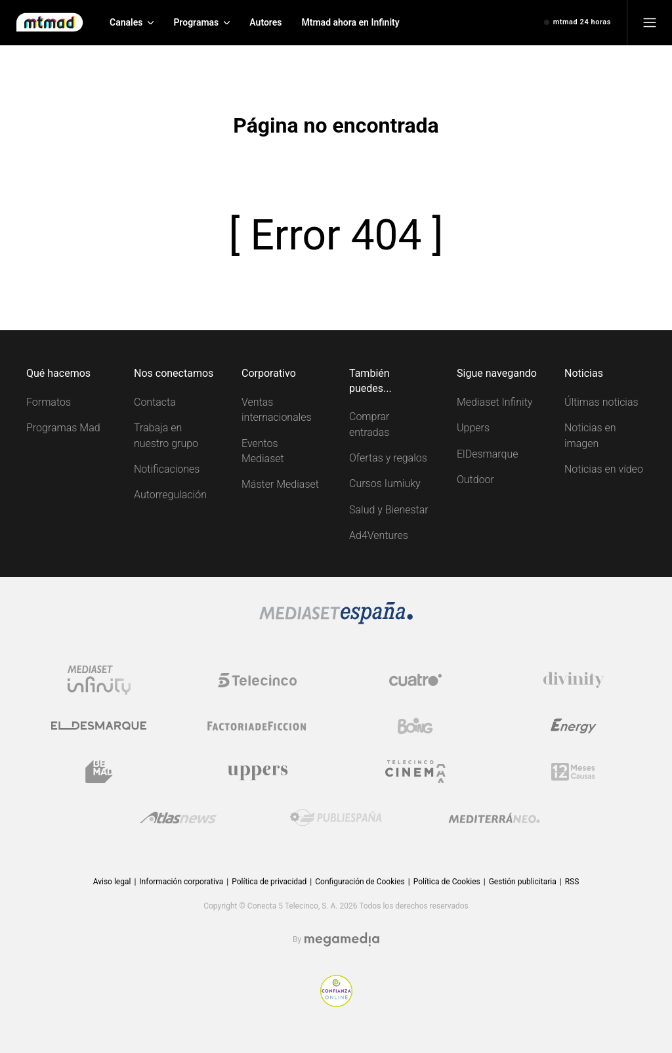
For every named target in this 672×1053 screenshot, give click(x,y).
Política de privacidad (269, 881)
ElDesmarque (487, 454)
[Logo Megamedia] (341, 940)
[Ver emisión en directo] (577, 22)
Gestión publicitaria (522, 881)
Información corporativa (181, 881)
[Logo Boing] (415, 726)
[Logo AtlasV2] (178, 817)
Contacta (155, 402)
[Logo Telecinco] (257, 680)
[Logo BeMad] (99, 772)
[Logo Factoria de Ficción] (257, 726)
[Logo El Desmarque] (98, 725)
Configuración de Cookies (359, 881)
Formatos (48, 402)
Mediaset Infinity (494, 402)
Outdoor (475, 479)
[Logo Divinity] (573, 680)
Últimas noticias (601, 402)
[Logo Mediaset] (336, 620)
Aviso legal (112, 881)
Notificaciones (167, 469)
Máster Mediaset (280, 484)
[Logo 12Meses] (573, 772)
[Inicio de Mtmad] (49, 22)
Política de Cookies (446, 881)
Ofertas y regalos (388, 458)
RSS (572, 881)
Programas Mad (63, 427)
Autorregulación (170, 494)
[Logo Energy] (574, 726)
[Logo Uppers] (257, 772)
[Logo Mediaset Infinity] (99, 680)
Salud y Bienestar (389, 510)
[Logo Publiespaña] (336, 818)
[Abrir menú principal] (649, 22)
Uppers (473, 427)
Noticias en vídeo (603, 469)
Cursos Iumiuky (385, 483)
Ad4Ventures (378, 535)
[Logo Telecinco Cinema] (415, 772)
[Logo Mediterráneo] (494, 818)
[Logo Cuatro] (415, 680)
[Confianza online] (336, 1003)
